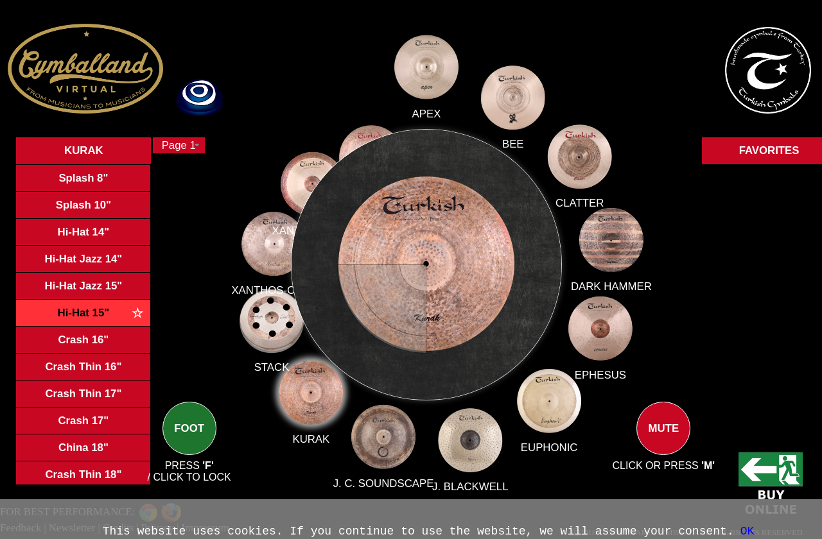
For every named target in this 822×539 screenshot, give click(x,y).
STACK (290, 361)
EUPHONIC (546, 444)
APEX (426, 123)
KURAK (320, 428)
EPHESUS (598, 374)
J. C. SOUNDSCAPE (385, 474)
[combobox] (179, 145)
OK (747, 531)
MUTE (663, 439)
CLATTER (579, 203)
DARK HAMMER (610, 286)
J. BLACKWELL (469, 481)
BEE (513, 144)
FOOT (189, 439)
